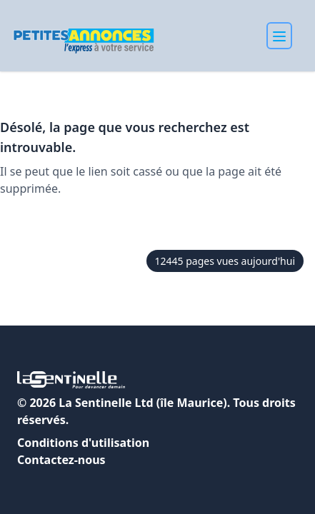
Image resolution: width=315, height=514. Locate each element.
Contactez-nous (61, 460)
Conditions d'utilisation (83, 442)
